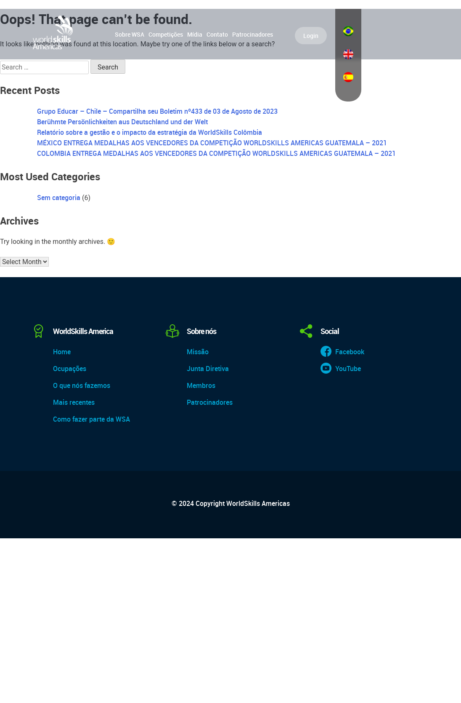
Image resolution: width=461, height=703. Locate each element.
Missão (198, 351)
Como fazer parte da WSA (91, 419)
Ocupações (69, 368)
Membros (201, 385)
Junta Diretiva (208, 368)
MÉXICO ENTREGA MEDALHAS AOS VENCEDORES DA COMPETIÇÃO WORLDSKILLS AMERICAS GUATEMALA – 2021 (212, 142)
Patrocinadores (252, 34)
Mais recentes (74, 402)
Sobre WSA (129, 34)
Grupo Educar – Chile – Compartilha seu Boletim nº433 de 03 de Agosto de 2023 (157, 111)
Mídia (194, 34)
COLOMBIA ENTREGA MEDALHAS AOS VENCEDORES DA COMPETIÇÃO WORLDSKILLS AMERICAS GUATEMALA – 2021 (216, 153)
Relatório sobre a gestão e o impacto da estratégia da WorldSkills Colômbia (149, 132)
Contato (217, 34)
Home (62, 351)
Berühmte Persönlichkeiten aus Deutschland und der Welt (122, 121)
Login (310, 36)
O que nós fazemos (81, 385)
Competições (165, 34)
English (348, 54)
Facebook (349, 351)
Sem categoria (58, 197)
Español (348, 77)
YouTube (348, 368)
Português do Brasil (348, 31)
